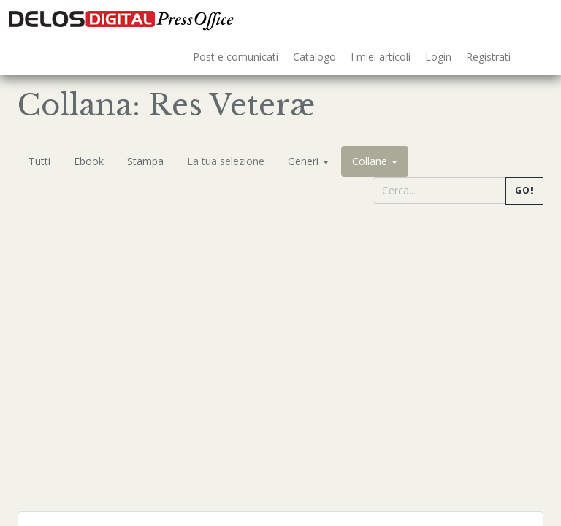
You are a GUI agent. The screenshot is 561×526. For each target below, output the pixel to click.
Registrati (488, 57)
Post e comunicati (235, 57)
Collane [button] (374, 161)
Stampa (145, 161)
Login (438, 57)
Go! (524, 190)
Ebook (89, 161)
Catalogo (314, 57)
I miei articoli (381, 57)
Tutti (39, 161)
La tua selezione (225, 161)
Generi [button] (308, 161)
